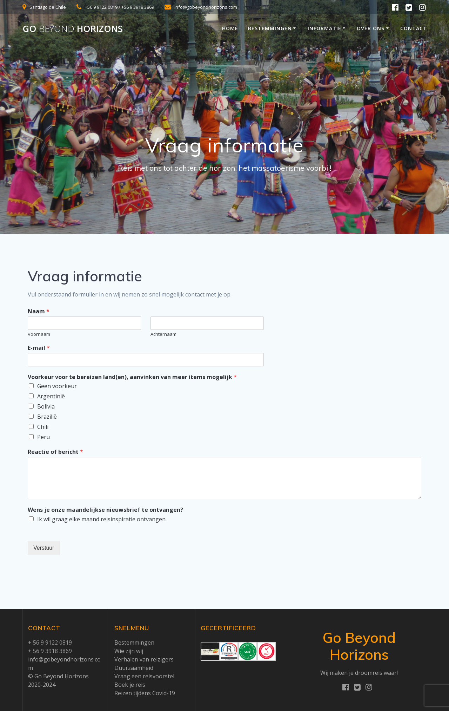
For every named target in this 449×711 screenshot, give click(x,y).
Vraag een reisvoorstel (144, 676)
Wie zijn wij (128, 651)
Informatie (324, 28)
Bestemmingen (270, 28)
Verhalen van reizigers (144, 659)
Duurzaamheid (133, 668)
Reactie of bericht (55, 452)
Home (230, 28)
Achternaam (163, 334)
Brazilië (47, 416)
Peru (43, 437)
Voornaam (39, 334)
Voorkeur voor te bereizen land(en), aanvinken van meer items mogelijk (132, 377)
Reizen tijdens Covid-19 (144, 693)
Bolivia (46, 406)
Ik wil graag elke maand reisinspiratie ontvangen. (102, 519)
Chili (42, 427)
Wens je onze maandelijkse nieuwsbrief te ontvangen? (105, 510)
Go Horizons (72, 28)
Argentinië (51, 396)
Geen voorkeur (57, 386)
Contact (413, 28)
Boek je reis (129, 685)
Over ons (370, 28)
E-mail (39, 348)
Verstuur (43, 548)
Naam (38, 311)
